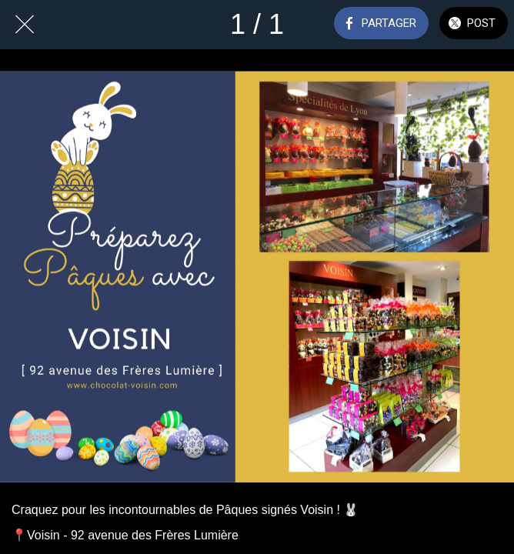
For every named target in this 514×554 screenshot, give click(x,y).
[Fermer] (24, 24)
